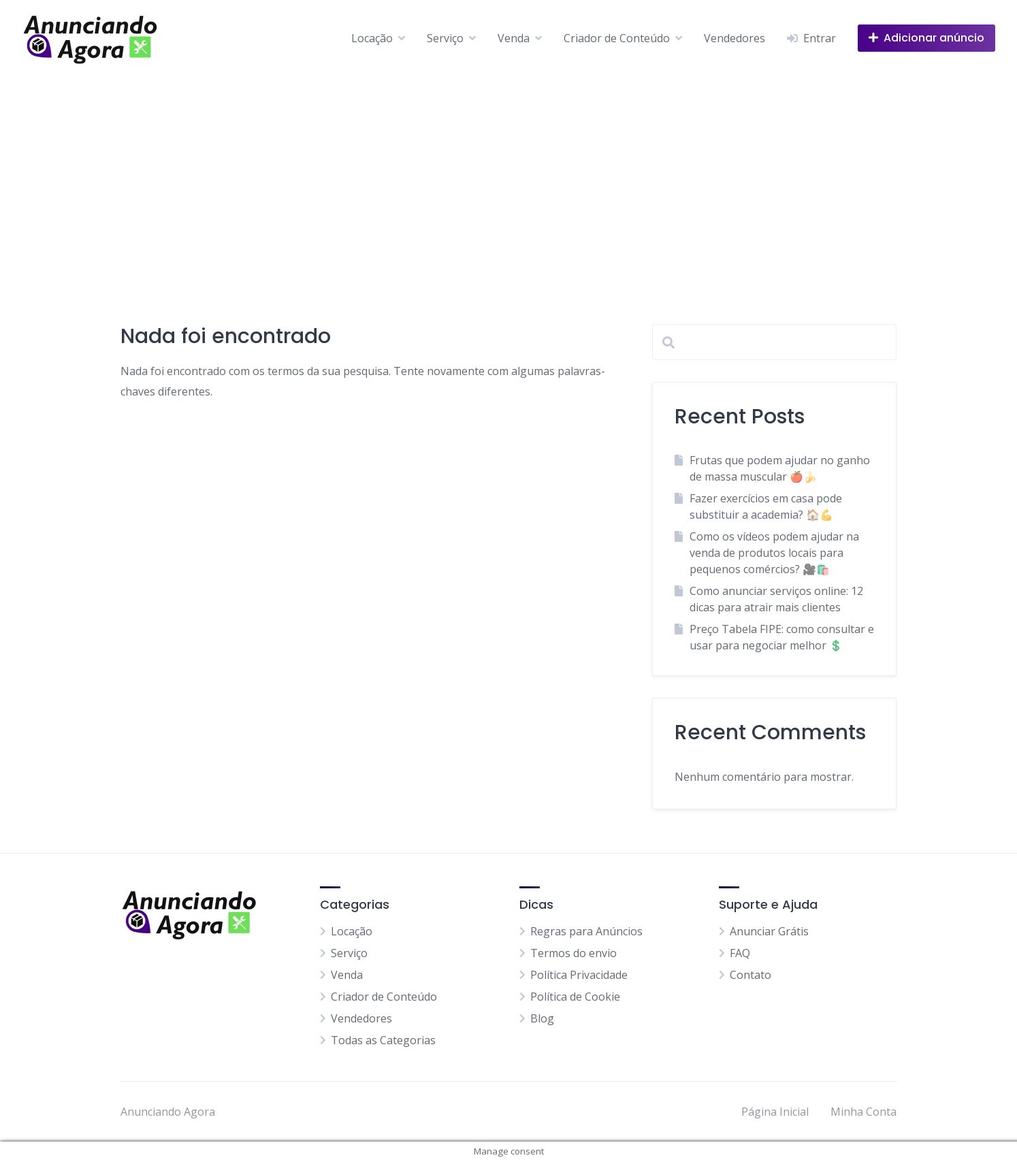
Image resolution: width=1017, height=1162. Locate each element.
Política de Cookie (575, 996)
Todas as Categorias (383, 1040)
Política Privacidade (579, 974)
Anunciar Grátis (769, 931)
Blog (542, 1018)
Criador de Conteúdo (617, 38)
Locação (372, 38)
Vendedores (734, 38)
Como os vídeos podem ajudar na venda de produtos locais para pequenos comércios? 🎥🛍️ (774, 553)
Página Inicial (775, 1111)
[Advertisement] (508, 178)
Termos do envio (573, 953)
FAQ (740, 953)
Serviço (445, 38)
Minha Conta (863, 1111)
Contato (750, 974)
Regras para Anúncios (586, 931)
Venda (514, 38)
